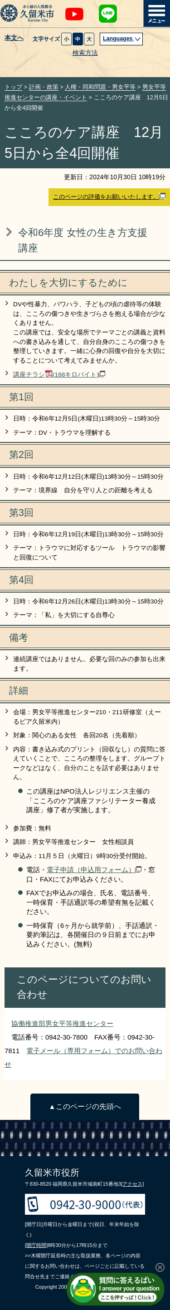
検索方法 (85, 52)
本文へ (14, 38)
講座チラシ (59, 374)
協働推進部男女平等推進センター (62, 1023)
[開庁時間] (36, 1245)
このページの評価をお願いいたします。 (109, 196)
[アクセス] (132, 1184)
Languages (122, 38)
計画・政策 (43, 86)
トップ (13, 86)
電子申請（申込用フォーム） (94, 869)
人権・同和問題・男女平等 (100, 86)
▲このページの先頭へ (85, 1106)
